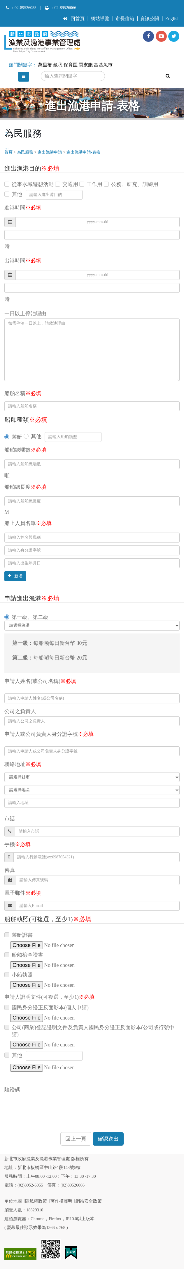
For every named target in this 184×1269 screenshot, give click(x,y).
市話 (9, 819)
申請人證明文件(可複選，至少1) (49, 997)
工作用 (94, 184)
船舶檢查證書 (27, 955)
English (172, 18)
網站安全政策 (89, 1201)
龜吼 (57, 65)
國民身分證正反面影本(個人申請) (50, 1007)
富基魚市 (103, 65)
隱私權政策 (36, 1201)
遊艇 (17, 437)
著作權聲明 (61, 1201)
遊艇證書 (22, 935)
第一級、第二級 (30, 617)
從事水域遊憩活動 (33, 184)
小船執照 (22, 975)
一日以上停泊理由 (25, 313)
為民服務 (25, 152)
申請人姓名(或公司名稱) (40, 681)
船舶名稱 (22, 393)
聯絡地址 (22, 764)
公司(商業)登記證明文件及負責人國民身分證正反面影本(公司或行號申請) (93, 1031)
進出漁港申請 (50, 152)
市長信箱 (124, 18)
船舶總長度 (25, 487)
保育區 (71, 65)
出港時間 (22, 261)
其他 (17, 194)
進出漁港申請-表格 (83, 152)
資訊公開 (149, 18)
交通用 (70, 184)
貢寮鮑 (86, 65)
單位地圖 (13, 1201)
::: (65, 16)
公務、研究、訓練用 (134, 184)
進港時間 (22, 208)
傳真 (9, 870)
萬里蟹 (45, 65)
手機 (17, 844)
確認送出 (108, 1139)
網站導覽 (100, 18)
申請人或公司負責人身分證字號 (49, 734)
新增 (15, 576)
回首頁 (74, 18)
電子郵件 (22, 893)
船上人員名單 (28, 523)
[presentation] (48, 1106)
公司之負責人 (20, 711)
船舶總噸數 (25, 450)
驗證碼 (12, 1090)
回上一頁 (75, 1139)
